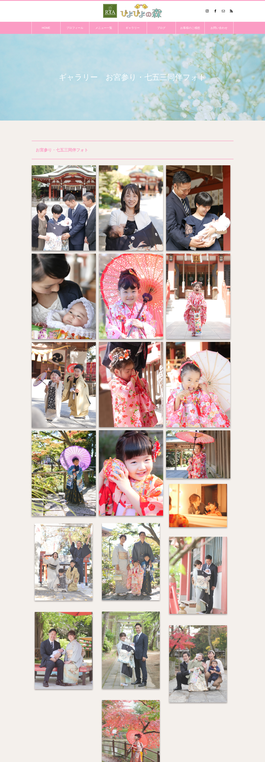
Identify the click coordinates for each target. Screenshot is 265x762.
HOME (46, 27)
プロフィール (74, 27)
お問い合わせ (219, 27)
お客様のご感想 (190, 27)
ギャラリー (133, 27)
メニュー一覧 (103, 27)
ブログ (161, 27)
